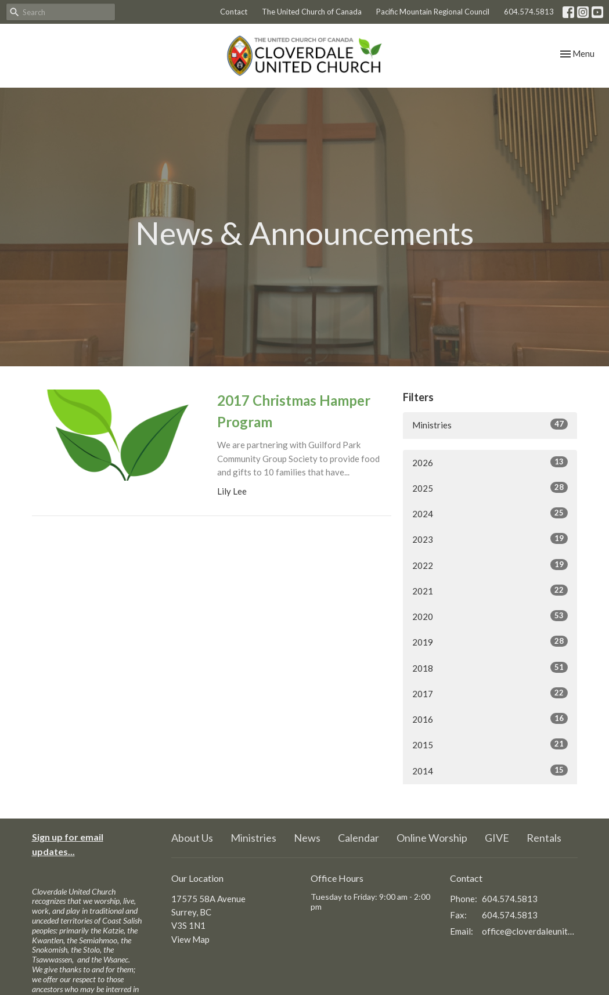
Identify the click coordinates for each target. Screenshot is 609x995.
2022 (490, 565)
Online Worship (432, 837)
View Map (190, 939)
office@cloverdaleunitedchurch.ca (530, 931)
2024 (490, 513)
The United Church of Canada (312, 11)
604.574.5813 (529, 11)
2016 (490, 718)
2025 (490, 487)
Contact (233, 11)
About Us (192, 837)
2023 (490, 539)
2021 (490, 590)
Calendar (358, 837)
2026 (490, 462)
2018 (490, 667)
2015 (490, 744)
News (307, 837)
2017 (490, 693)
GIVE (497, 837)
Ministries (490, 424)
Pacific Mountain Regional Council (432, 11)
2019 (490, 641)
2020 (490, 616)
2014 (490, 770)
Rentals (544, 837)
